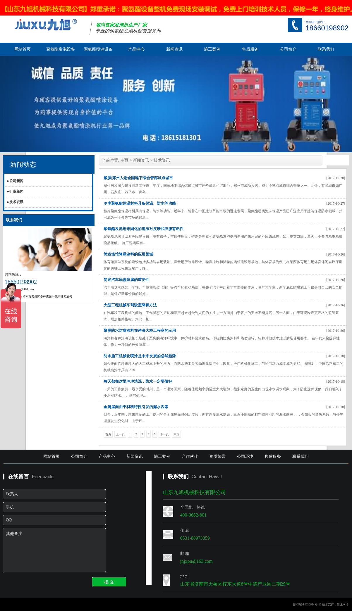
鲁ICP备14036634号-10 (307, 604)
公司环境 (245, 456)
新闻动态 (23, 164)
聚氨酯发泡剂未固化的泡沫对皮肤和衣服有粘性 (143, 229)
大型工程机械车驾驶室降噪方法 (130, 305)
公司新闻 (16, 181)
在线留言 (18, 476)
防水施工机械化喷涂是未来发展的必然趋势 (140, 356)
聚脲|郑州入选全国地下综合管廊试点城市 (138, 178)
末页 (176, 434)
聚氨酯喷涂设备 (98, 49)
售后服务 (250, 49)
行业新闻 (16, 191)
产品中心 (136, 49)
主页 (124, 160)
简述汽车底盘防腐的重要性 (126, 279)
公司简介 (288, 49)
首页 (108, 434)
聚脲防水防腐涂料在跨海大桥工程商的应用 (140, 330)
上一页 (120, 434)
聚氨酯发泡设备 (60, 49)
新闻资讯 (174, 49)
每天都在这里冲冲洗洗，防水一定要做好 (138, 381)
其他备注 (54, 550)
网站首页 (22, 49)
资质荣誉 (217, 456)
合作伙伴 (190, 456)
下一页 (164, 434)
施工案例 (212, 49)
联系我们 (326, 49)
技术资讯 (16, 202)
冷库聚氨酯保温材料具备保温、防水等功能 (140, 203)
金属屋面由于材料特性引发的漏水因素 (136, 407)
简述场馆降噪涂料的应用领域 (128, 254)
